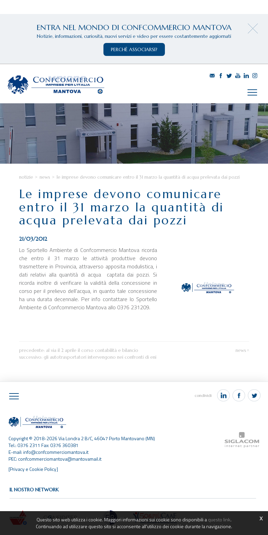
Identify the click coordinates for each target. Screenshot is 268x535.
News (45, 177)
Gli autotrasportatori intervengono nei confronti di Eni (100, 357)
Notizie (26, 177)
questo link (219, 519)
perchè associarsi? (134, 49)
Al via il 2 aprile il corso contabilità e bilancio (92, 350)
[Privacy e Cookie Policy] (33, 469)
